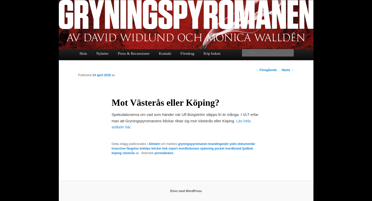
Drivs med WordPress (186, 191)
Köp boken (211, 53)
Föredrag (187, 53)
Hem (83, 53)
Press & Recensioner (134, 53)
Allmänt (154, 144)
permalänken (163, 153)
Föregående (266, 70)
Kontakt (165, 53)
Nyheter (102, 53)
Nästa (288, 70)
